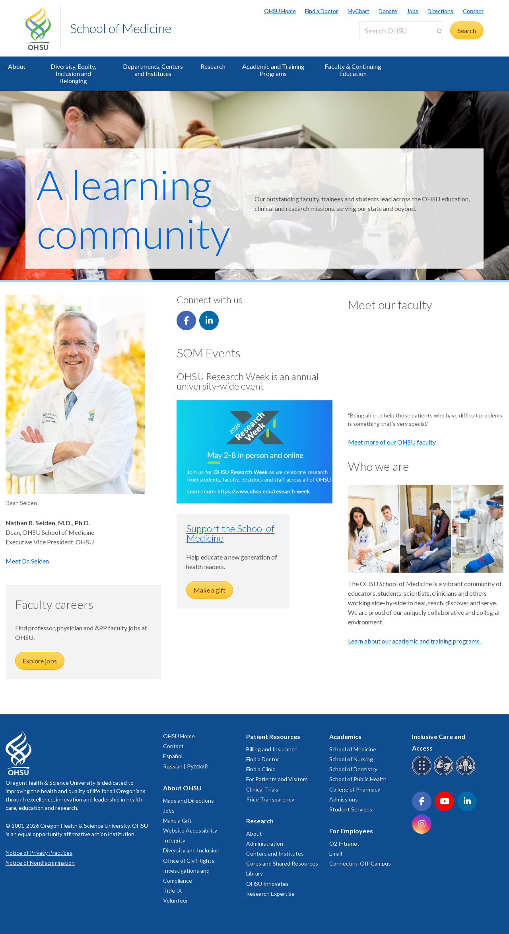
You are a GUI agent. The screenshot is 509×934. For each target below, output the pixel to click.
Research (212, 66)
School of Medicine (120, 28)
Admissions (343, 799)
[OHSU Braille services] (423, 773)
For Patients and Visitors (277, 779)
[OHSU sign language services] (445, 773)
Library (254, 873)
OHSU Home (280, 11)
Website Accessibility (190, 830)
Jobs (412, 11)
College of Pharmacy (354, 789)
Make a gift (209, 590)
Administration (264, 843)
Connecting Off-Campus (360, 863)
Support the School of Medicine (230, 533)
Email (335, 853)
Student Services (350, 809)
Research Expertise (270, 893)
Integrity (174, 840)
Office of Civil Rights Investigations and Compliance (188, 870)
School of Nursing (351, 759)
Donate (388, 11)
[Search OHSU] (401, 30)
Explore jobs (40, 661)
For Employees (351, 831)
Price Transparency (270, 799)
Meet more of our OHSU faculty (392, 442)
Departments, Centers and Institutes (153, 69)
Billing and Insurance (271, 749)
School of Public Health (358, 779)
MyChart (358, 11)
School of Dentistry (353, 769)
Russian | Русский (185, 766)
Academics (345, 736)
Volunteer (175, 900)
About (16, 66)
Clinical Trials (262, 789)
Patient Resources (273, 736)
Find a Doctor (321, 11)
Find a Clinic (260, 769)
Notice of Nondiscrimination (40, 862)
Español (173, 756)
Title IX (172, 890)
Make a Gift (177, 820)
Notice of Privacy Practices (39, 852)
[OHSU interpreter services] (467, 773)
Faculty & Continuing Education (352, 69)
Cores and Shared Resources (282, 863)
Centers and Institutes (275, 853)
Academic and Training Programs (273, 69)
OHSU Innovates (267, 883)
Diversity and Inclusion (191, 850)
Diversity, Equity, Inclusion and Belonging (73, 73)
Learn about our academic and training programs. (414, 641)
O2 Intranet (344, 843)
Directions (440, 11)
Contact (473, 11)
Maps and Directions (188, 800)
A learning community (133, 208)
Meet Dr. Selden (27, 561)
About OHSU (182, 788)
